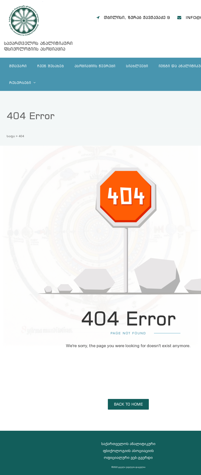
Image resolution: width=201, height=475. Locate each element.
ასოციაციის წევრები (95, 66)
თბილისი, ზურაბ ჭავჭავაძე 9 (137, 17)
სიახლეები (137, 66)
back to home (128, 404)
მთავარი (18, 66)
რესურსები (20, 82)
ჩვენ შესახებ (50, 66)
